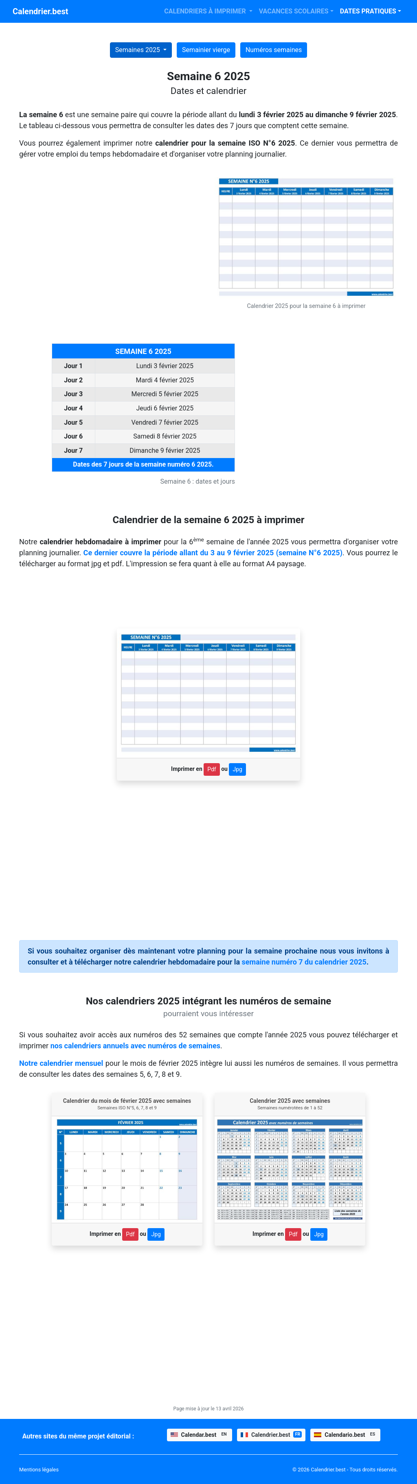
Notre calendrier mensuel (61, 1063)
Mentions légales (39, 1470)
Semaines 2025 (138, 50)
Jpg (237, 769)
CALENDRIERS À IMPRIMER (205, 11)
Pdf (211, 769)
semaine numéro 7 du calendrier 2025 (304, 962)
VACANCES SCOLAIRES (294, 11)
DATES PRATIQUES (368, 11)
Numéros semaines (274, 50)
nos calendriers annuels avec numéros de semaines (135, 1045)
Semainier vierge (206, 50)
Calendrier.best (40, 11)
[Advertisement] (110, 229)
